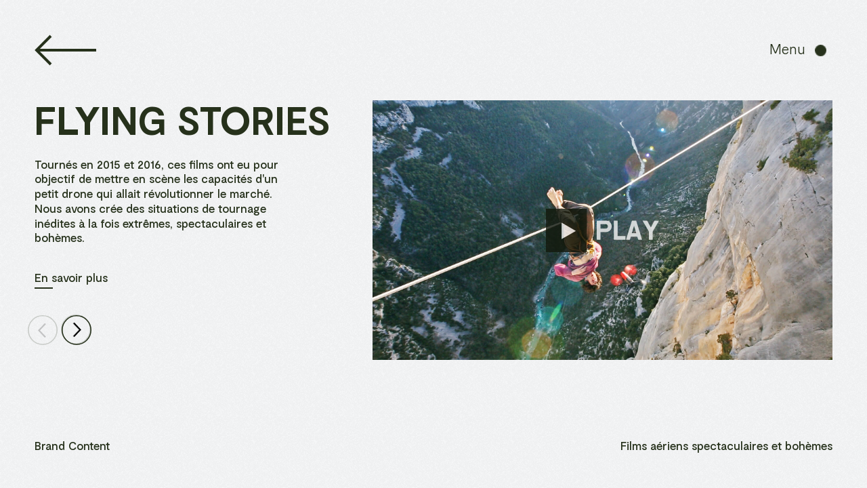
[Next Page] (76, 329)
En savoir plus (71, 277)
